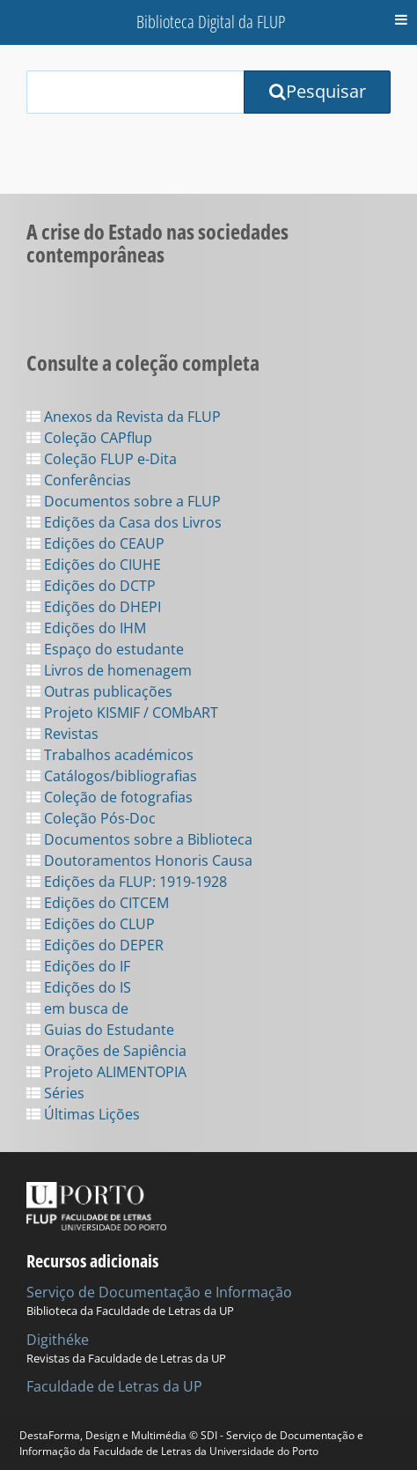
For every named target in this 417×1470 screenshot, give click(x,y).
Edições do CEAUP (95, 543)
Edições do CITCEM (97, 902)
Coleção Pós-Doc (91, 818)
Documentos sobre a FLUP (123, 501)
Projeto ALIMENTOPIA (106, 1072)
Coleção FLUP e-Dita (101, 459)
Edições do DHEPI (93, 607)
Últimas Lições (83, 1114)
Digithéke (57, 1339)
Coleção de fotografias (109, 797)
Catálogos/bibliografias (111, 776)
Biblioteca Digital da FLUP (210, 21)
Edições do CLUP (90, 924)
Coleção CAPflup (89, 437)
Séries (55, 1093)
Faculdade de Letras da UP (114, 1386)
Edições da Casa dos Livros (124, 522)
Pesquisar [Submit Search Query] (317, 91)
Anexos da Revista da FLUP (123, 416)
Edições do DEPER (95, 945)
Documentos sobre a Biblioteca (139, 839)
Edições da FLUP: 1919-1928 (126, 881)
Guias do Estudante (100, 1029)
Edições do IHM (86, 628)
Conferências (78, 480)
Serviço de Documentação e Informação (159, 1292)
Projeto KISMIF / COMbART (122, 712)
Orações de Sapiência (106, 1050)
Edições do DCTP (91, 585)
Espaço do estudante (105, 649)
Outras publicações (99, 691)
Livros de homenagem (109, 670)
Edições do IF (78, 966)
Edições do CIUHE (93, 564)
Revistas (62, 733)
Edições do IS (78, 987)
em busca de (77, 1008)
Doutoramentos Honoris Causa (139, 860)
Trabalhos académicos (110, 755)
